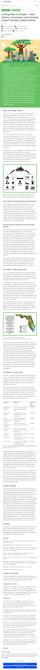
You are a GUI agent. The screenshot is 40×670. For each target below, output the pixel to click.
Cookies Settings (20, 661)
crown (20, 144)
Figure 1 (22, 157)
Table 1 (34, 394)
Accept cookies (20, 667)
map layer (32, 246)
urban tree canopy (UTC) (25, 136)
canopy (14, 150)
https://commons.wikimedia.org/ (29, 637)
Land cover (6, 272)
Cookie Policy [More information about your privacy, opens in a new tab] (5, 658)
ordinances (6, 377)
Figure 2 (8, 307)
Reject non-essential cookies (20, 664)
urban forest (9, 113)
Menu (36, 5)
